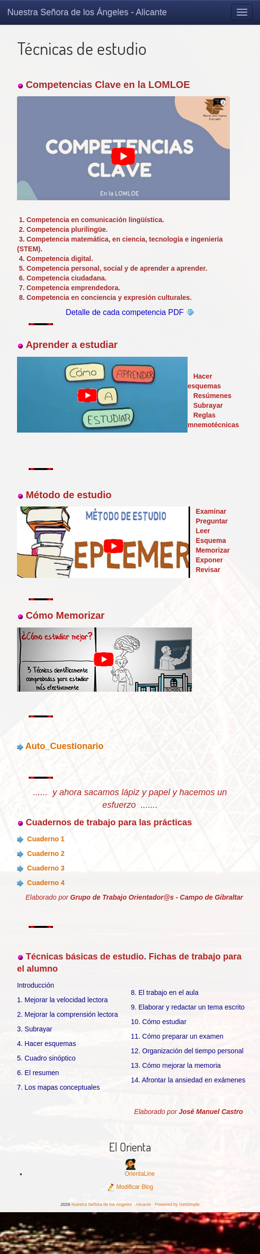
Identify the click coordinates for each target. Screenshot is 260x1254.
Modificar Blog (130, 1187)
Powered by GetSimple (177, 1204)
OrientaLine (139, 1173)
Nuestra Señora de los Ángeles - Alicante (87, 12)
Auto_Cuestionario (64, 746)
